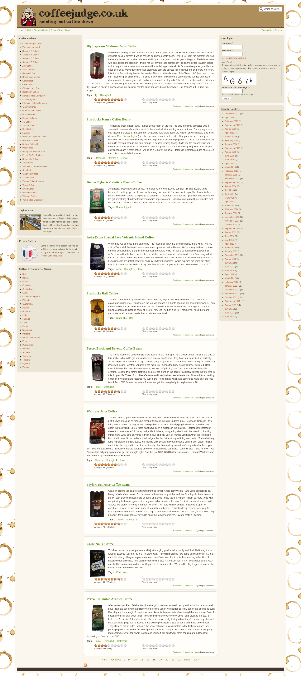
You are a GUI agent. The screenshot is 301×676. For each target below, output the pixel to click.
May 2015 (229, 159)
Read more (177, 106)
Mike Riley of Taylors (127, 136)
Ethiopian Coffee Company (34, 103)
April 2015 (229, 163)
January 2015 (231, 175)
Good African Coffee (31, 110)
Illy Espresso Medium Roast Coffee (112, 46)
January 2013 (231, 251)
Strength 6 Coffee (30, 62)
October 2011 (231, 297)
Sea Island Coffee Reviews (34, 166)
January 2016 (231, 144)
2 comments (188, 169)
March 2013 (230, 247)
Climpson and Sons (31, 88)
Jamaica (26, 319)
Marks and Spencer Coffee (34, 136)
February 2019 (231, 121)
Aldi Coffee (27, 66)
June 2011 (229, 313)
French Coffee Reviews (51, 256)
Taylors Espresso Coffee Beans (108, 484)
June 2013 (229, 236)
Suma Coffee (28, 177)
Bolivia (25, 278)
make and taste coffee (66, 228)
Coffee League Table (31, 43)
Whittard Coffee (29, 196)
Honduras (26, 311)
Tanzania (26, 356)
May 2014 (229, 198)
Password (227, 50)
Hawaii (25, 308)
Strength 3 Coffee (30, 51)
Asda (119, 269)
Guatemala (27, 304)
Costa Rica (27, 289)
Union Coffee (28, 189)
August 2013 (231, 232)
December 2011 (232, 290)
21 (173, 659)
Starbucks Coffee (30, 174)
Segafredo (27, 170)
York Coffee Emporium (32, 200)
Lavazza (26, 133)
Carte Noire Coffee (100, 544)
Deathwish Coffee (30, 92)
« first (104, 659)
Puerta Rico (27, 345)
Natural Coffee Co (30, 144)
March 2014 (230, 205)
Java (140, 269)
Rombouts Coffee (30, 159)
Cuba (24, 293)
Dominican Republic (31, 296)
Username (227, 43)
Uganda (26, 363)
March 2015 (230, 167)
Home (21, 30)
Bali (131, 318)
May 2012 (229, 270)
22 (179, 659)
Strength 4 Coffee (30, 55)
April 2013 (229, 244)
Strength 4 (113, 158)
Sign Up (278, 30)
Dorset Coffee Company (33, 96)
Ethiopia (26, 300)
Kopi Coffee (27, 129)
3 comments (188, 224)
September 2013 (232, 228)
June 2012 (229, 266)
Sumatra (26, 352)
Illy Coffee (27, 122)
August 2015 (231, 152)
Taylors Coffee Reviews (33, 181)
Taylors (120, 519)
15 (135, 659)
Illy (96, 95)
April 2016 (229, 133)
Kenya (124, 158)
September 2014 (232, 182)
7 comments (188, 398)
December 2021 (232, 113)
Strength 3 (105, 95)
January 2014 (231, 213)
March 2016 (230, 136)
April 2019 (229, 117)
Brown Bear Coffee (31, 77)
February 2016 (231, 140)
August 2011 (231, 305)
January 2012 (231, 286)
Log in (197, 106)
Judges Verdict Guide (61, 30)
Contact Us (267, 30)
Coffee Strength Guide (37, 30)
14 (129, 659)
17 (148, 659)
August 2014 (231, 186)
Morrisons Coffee (30, 140)
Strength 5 (129, 269)
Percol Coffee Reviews (32, 155)
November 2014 (232, 178)
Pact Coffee (27, 148)
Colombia (122, 641)
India (24, 315)
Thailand (26, 360)
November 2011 (232, 293)
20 (166, 659)
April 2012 (229, 274)
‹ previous (116, 659)
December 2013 (232, 217)
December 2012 (232, 255)
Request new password (235, 58)
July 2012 (229, 263)
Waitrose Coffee (29, 192)
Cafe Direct (27, 81)
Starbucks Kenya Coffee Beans (109, 119)
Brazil (25, 281)
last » (196, 659)
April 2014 (229, 201)
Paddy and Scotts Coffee (33, 151)
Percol (98, 387)
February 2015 (231, 171)
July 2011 (229, 309)
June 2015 (229, 156)
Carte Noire (122, 572)
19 (160, 659)
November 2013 (232, 221)
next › (187, 659)
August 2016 (231, 129)
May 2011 (229, 316)
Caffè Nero (27, 84)
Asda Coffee (28, 69)
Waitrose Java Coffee (102, 411)
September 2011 (232, 301)
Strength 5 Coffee (30, 58)
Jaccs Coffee (28, 125)
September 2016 (232, 125)
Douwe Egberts (124, 207)
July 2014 (229, 190)
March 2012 (230, 278)
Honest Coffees (29, 118)
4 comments (188, 106)
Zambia (25, 367)
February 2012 (231, 282)
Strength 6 (109, 387)
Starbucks (100, 158)
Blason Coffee (29, 73)
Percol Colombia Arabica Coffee (110, 599)
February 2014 (231, 209)
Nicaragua (27, 330)
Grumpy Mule (28, 114)
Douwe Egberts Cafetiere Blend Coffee (114, 182)
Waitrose (99, 460)
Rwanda (26, 348)
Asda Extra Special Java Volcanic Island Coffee (120, 237)
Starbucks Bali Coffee (102, 293)
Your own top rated (31, 47)
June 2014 (229, 194)
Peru (24, 341)
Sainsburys (27, 163)
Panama (26, 334)
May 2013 (229, 240)
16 (141, 659)
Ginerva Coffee (29, 107)
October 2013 (231, 224)
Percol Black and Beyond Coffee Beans (114, 348)
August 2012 (231, 259)
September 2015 (232, 148)
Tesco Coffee (28, 185)
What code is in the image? (236, 87)
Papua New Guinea (31, 337)
